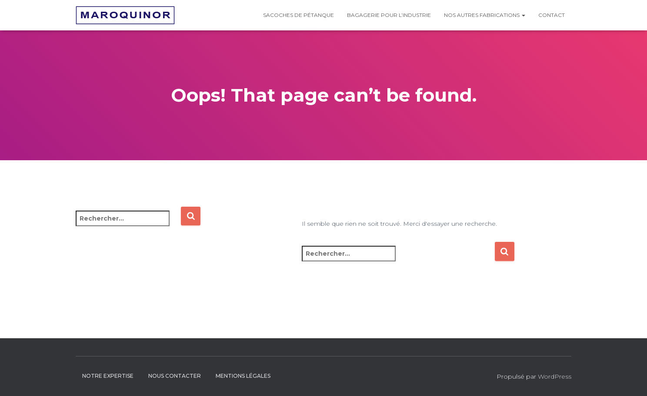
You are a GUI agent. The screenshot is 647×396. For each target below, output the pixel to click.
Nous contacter (174, 376)
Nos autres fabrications (484, 15)
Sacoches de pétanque (298, 15)
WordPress (554, 376)
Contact (551, 15)
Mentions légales (243, 376)
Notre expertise (107, 376)
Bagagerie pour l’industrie (389, 15)
